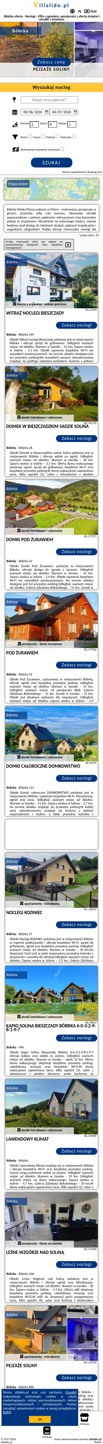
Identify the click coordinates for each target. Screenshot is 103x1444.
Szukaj (52, 163)
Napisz (98, 1442)
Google (71, 1392)
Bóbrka (12, 262)
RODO (7, 1412)
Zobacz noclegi (77, 325)
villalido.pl (51, 5)
